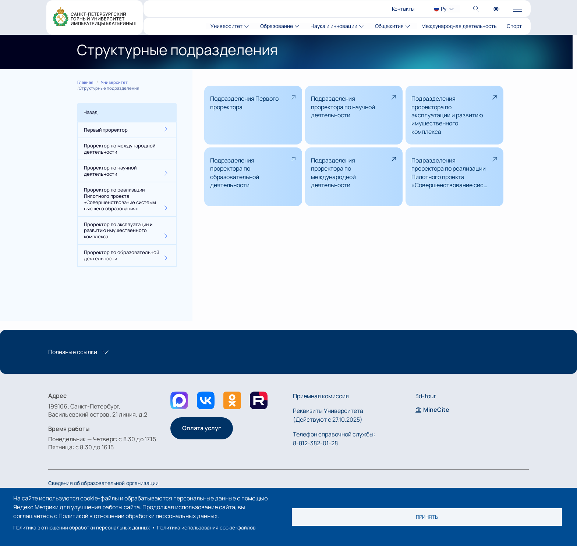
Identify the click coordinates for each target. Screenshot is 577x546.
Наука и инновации (334, 26)
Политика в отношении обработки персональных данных (81, 527)
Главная (85, 82)
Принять (427, 517)
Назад (91, 112)
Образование (276, 26)
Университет (226, 26)
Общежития (389, 26)
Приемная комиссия (321, 396)
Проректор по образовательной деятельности (121, 255)
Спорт (514, 26)
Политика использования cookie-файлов (206, 527)
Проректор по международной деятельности (119, 148)
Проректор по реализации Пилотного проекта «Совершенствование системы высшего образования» (120, 199)
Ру (443, 8)
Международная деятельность (458, 26)
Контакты (403, 8)
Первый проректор (106, 129)
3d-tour (425, 396)
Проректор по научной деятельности (110, 170)
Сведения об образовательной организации (103, 482)
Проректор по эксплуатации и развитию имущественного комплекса (118, 230)
